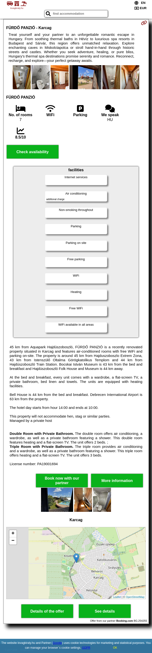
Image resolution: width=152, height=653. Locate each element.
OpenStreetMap (135, 597)
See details (105, 611)
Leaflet (117, 597)
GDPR (86, 647)
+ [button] (13, 533)
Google (57, 643)
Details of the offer (47, 611)
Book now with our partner (62, 480)
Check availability (33, 152)
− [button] (13, 541)
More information (117, 481)
